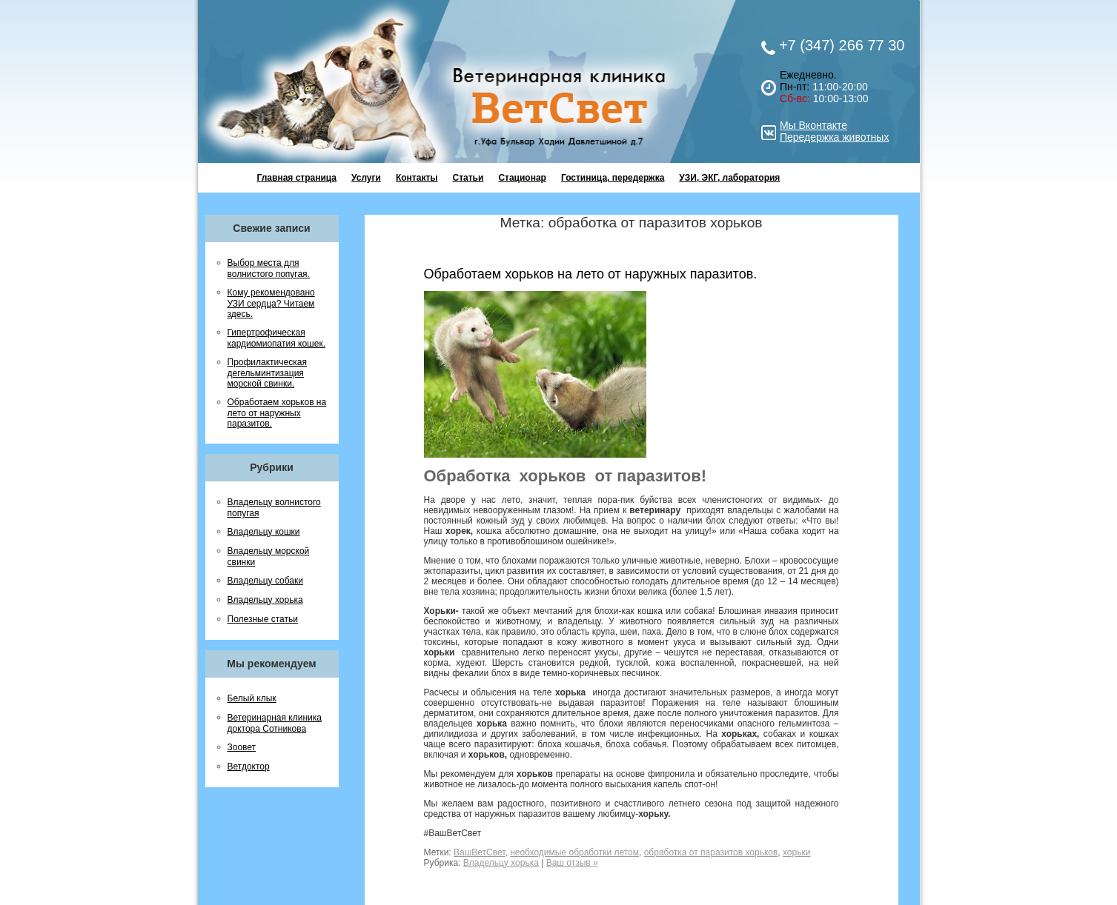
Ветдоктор (249, 766)
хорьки (796, 852)
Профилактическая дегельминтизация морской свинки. (267, 373)
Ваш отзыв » (572, 863)
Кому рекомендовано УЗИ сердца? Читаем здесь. (271, 303)
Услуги (366, 178)
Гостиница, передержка (612, 178)
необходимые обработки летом (574, 852)
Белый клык (252, 698)
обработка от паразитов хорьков (711, 852)
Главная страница (297, 178)
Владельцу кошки (264, 532)
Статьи (468, 178)
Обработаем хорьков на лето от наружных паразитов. (277, 413)
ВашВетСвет (479, 852)
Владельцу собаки (265, 580)
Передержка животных (834, 137)
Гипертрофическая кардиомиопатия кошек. (276, 338)
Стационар (522, 178)
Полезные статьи (263, 619)
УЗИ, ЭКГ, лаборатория (729, 178)
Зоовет (242, 747)
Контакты (417, 178)
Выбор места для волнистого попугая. (269, 268)
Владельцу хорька (265, 600)
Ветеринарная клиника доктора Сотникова (275, 723)
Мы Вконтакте (813, 125)
